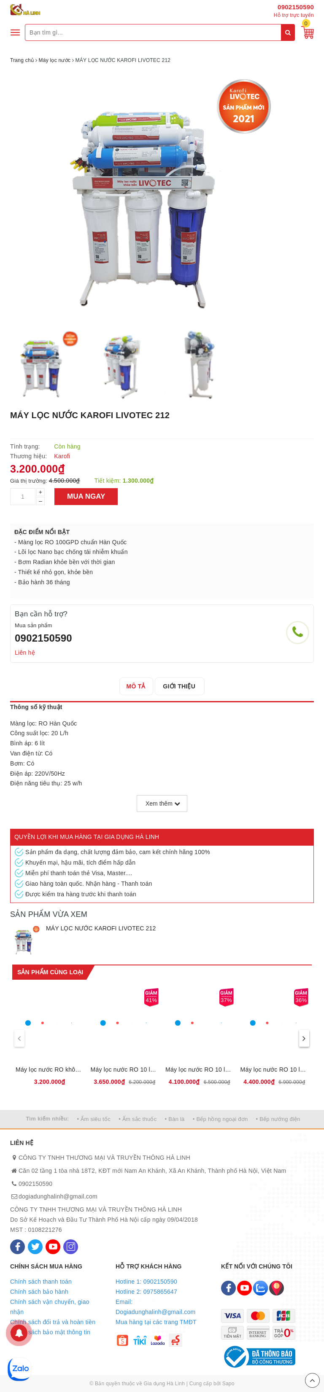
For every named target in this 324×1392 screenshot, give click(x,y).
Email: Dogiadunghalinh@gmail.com (155, 1306)
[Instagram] (70, 1246)
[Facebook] (17, 1246)
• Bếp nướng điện (278, 1119)
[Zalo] (260, 1288)
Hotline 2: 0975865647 (146, 1291)
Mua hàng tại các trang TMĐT (156, 1322)
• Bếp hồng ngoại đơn (220, 1119)
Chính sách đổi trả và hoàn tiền (52, 1322)
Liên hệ (25, 652)
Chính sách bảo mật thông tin (50, 1332)
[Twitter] (35, 1246)
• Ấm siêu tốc (94, 1119)
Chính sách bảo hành (39, 1291)
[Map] (276, 1288)
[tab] (137, 686)
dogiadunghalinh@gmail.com (58, 1196)
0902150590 (296, 7)
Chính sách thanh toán (41, 1281)
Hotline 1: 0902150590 (146, 1281)
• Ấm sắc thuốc (138, 1119)
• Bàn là (175, 1119)
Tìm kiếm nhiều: (47, 1118)
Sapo (228, 1384)
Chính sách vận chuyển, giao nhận (49, 1306)
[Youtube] (53, 1246)
